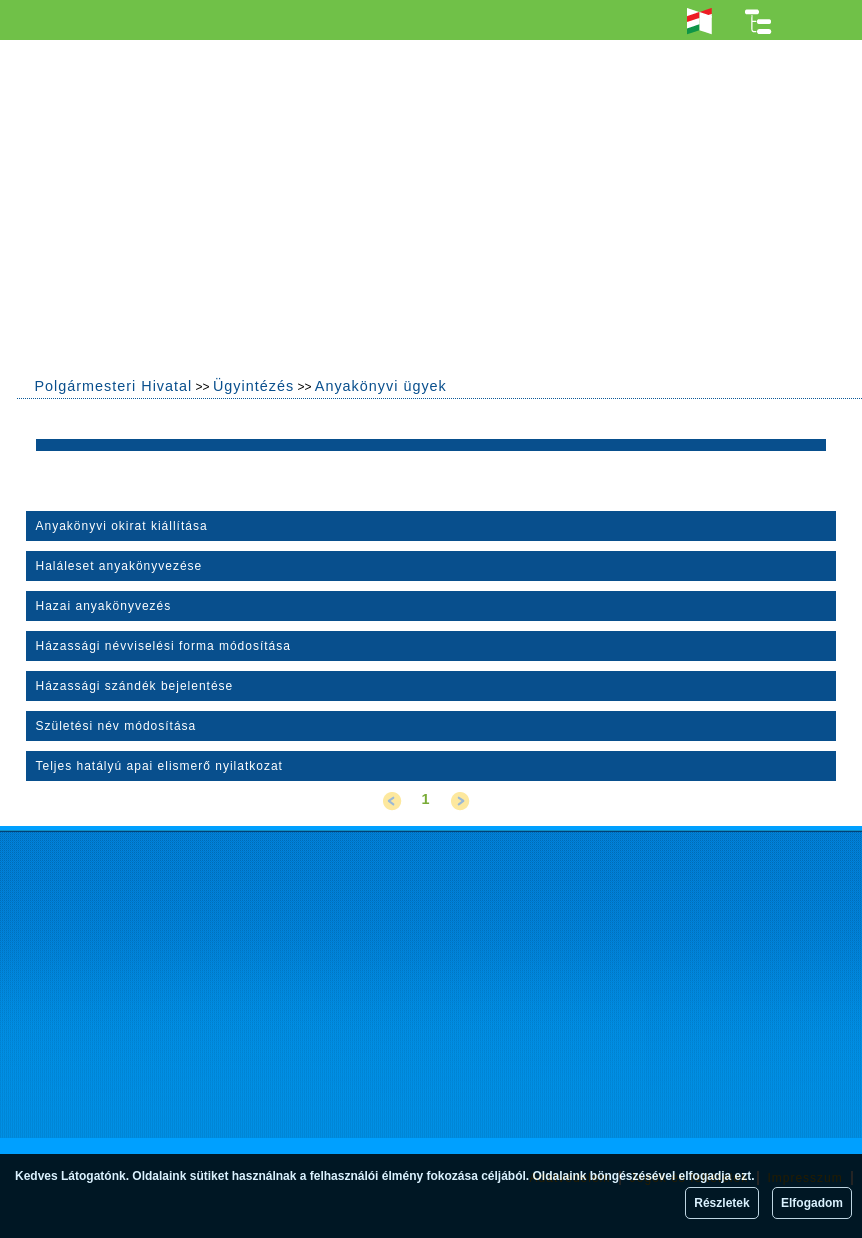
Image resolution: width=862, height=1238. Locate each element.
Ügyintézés (253, 386)
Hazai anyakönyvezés (104, 606)
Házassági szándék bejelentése (135, 686)
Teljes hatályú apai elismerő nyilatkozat (159, 766)
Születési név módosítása (116, 726)
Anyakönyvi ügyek (381, 386)
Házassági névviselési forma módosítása (163, 646)
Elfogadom (812, 1203)
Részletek (721, 1203)
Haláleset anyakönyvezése (119, 566)
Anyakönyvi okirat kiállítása (122, 526)
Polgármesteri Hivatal (113, 386)
